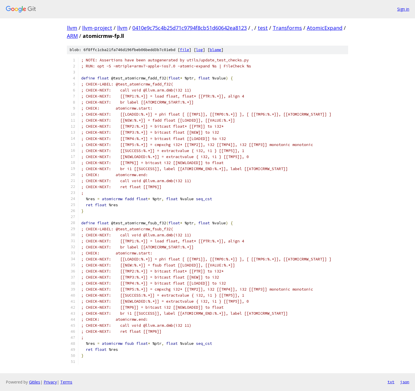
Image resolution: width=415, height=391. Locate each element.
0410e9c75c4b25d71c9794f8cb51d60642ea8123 (189, 27)
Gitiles (34, 382)
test (263, 27)
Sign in (403, 9)
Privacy (50, 382)
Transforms (287, 27)
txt (390, 381)
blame (215, 49)
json (404, 381)
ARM (72, 35)
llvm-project (97, 27)
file (184, 49)
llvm (72, 27)
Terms (66, 382)
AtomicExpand (324, 27)
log (199, 49)
